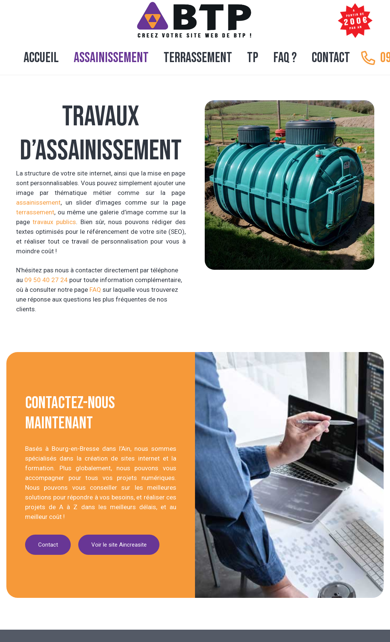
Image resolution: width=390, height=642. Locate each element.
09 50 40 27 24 (46, 280)
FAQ (95, 289)
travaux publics (54, 222)
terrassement (35, 212)
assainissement (38, 202)
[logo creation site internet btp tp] (195, 20)
